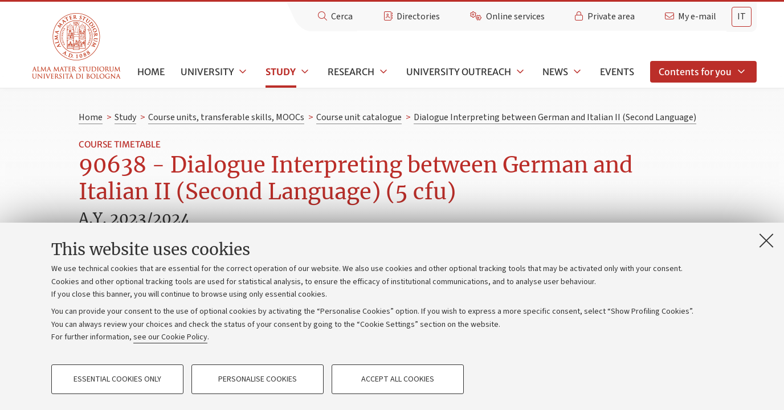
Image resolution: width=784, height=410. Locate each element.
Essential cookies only (117, 379)
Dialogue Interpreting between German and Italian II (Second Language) (555, 117)
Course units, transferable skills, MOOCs (226, 117)
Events (617, 71)
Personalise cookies (257, 379)
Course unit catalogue (359, 117)
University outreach (458, 71)
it (741, 16)
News (555, 71)
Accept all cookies (397, 379)
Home (151, 71)
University (207, 71)
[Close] (766, 240)
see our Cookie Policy (170, 337)
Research (351, 71)
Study (281, 71)
